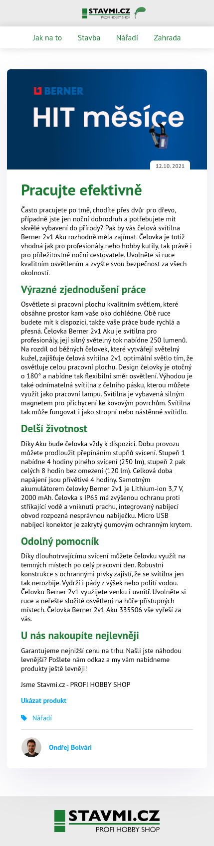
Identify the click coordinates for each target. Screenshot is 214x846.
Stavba (89, 37)
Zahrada (167, 37)
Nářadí (127, 37)
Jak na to (47, 37)
